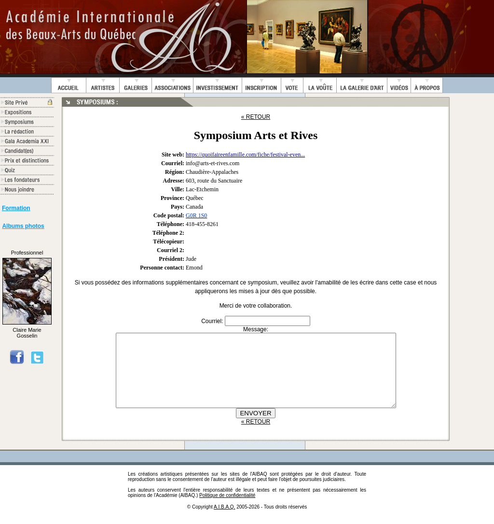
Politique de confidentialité (227, 509)
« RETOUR (255, 116)
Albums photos (23, 226)
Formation (16, 208)
